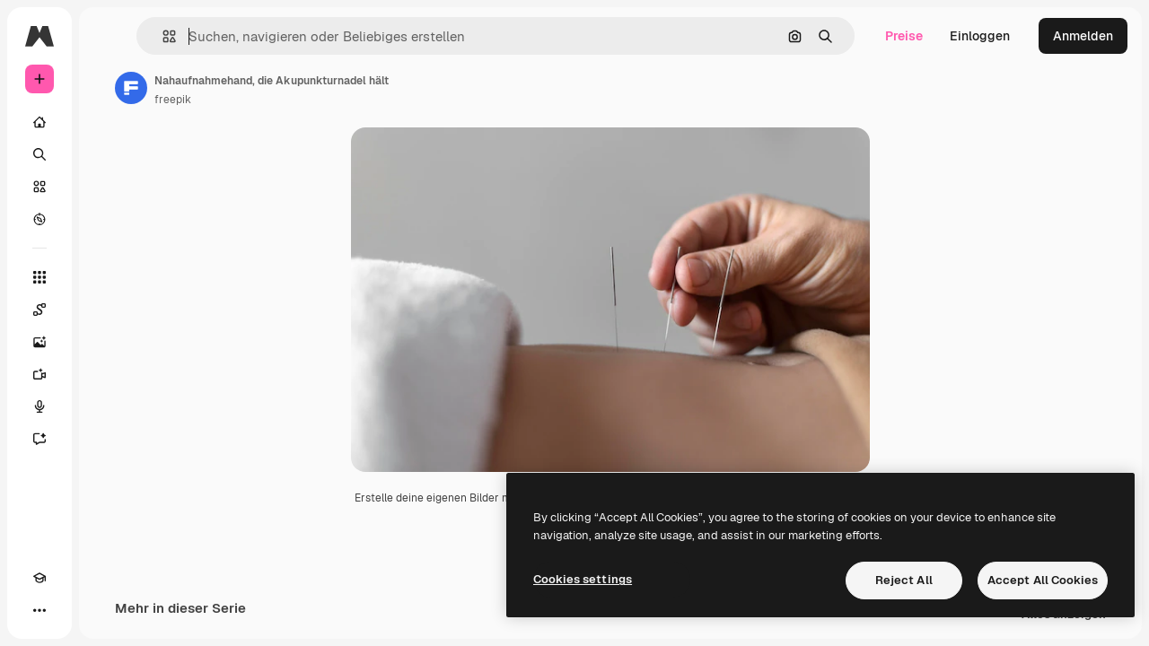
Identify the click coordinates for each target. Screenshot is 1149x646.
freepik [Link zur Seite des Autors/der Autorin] (309, 99)
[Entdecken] (107, 219)
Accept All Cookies (1042, 580)
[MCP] (104, 610)
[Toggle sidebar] (176, 36)
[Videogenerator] (107, 374)
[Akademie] (39, 610)
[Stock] (107, 186)
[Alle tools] (107, 277)
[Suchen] (107, 154)
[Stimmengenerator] (107, 406)
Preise (904, 36)
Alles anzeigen (1064, 628)
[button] (277, 36)
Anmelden (1083, 36)
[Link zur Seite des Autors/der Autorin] (267, 88)
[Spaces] (107, 309)
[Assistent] (107, 438)
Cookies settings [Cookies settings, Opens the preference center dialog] (582, 579)
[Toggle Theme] (71, 610)
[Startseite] (107, 122)
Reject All (904, 580)
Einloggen (980, 36)
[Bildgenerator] (107, 341)
